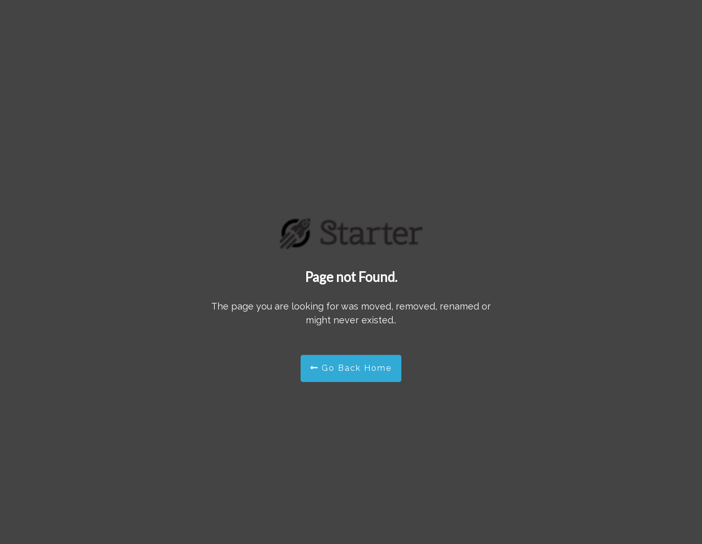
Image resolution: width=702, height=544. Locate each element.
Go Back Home (351, 368)
